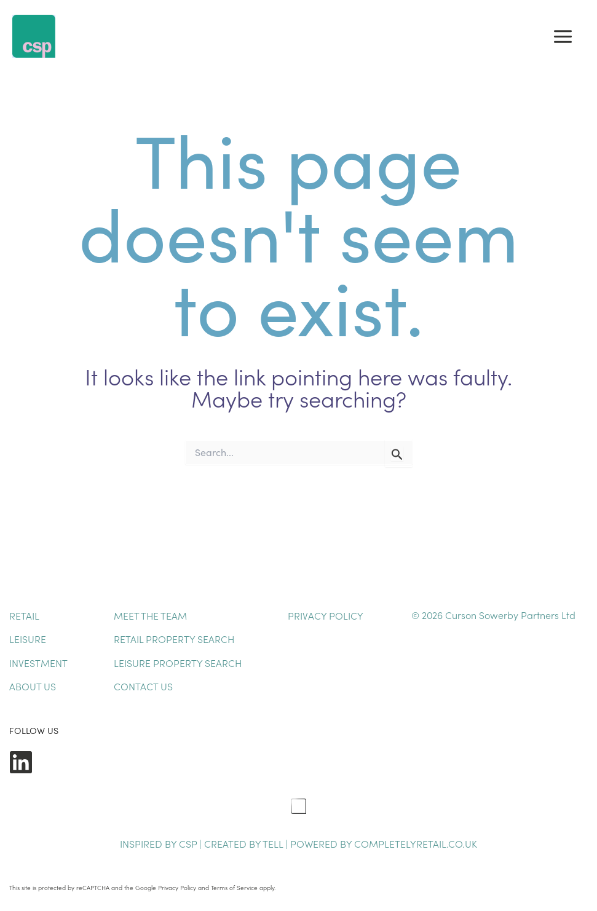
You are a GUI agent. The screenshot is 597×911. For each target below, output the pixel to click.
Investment (38, 662)
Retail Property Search (174, 638)
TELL (274, 843)
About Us (32, 686)
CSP (188, 843)
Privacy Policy (325, 615)
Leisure (27, 638)
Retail (24, 615)
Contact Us (143, 686)
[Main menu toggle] (563, 36)
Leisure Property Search (178, 662)
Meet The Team (150, 615)
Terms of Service (234, 887)
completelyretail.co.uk (415, 843)
